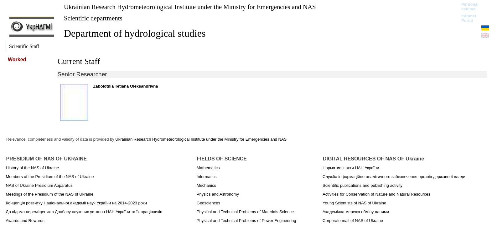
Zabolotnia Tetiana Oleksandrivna (125, 86)
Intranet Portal (468, 18)
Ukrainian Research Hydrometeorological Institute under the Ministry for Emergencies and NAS (190, 6)
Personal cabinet (470, 6)
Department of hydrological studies (134, 33)
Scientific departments (93, 18)
